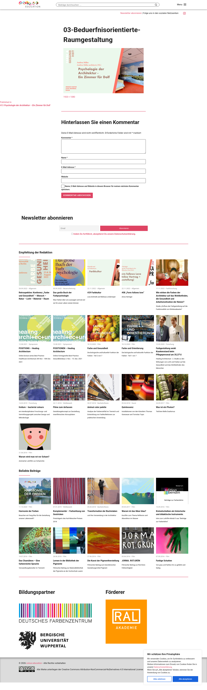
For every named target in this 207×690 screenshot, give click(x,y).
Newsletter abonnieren (131, 13)
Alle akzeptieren (185, 679)
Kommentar (66, 138)
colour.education (34, 670)
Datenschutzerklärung (163, 667)
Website (64, 179)
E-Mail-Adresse (68, 170)
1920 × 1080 (69, 97)
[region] (173, 667)
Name (64, 160)
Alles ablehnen (159, 679)
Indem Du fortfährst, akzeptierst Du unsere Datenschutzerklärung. (104, 236)
